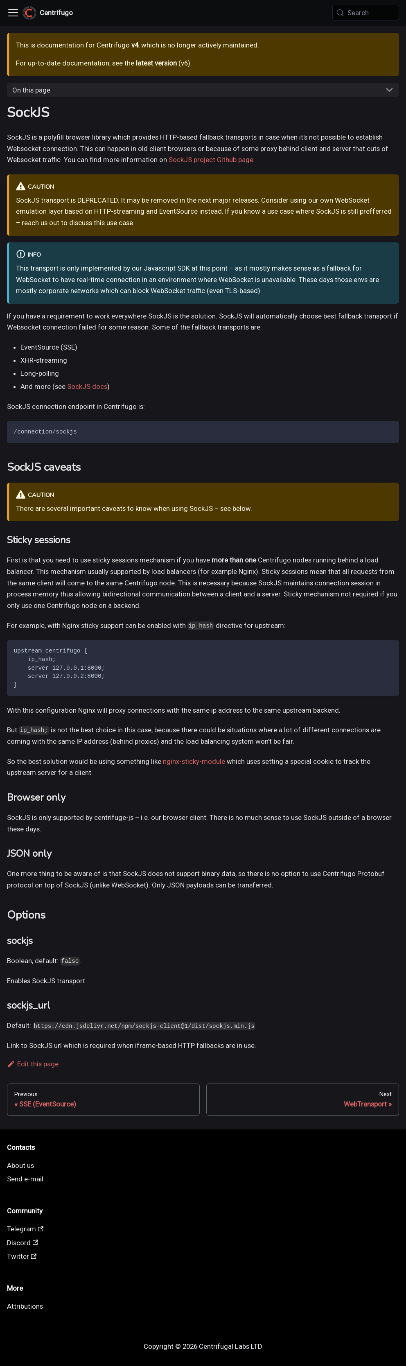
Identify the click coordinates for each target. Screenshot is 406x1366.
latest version (156, 63)
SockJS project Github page (211, 160)
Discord (22, 1243)
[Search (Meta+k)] (365, 12)
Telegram (25, 1229)
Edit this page (33, 1064)
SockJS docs (87, 386)
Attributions (25, 1306)
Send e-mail (25, 1179)
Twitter (22, 1256)
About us (20, 1165)
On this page (31, 90)
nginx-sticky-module (194, 761)
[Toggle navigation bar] (13, 13)
